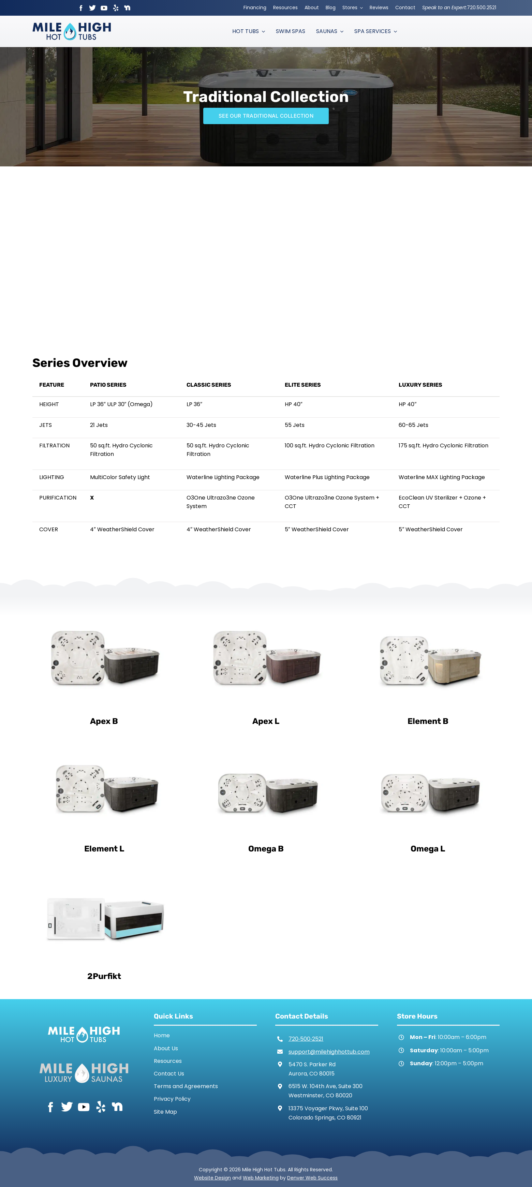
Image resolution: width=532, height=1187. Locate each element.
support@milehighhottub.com (329, 1052)
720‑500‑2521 (306, 1039)
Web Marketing (261, 1177)
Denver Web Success (312, 1177)
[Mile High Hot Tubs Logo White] (83, 1025)
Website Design (212, 1177)
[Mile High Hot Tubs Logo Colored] (71, 25)
